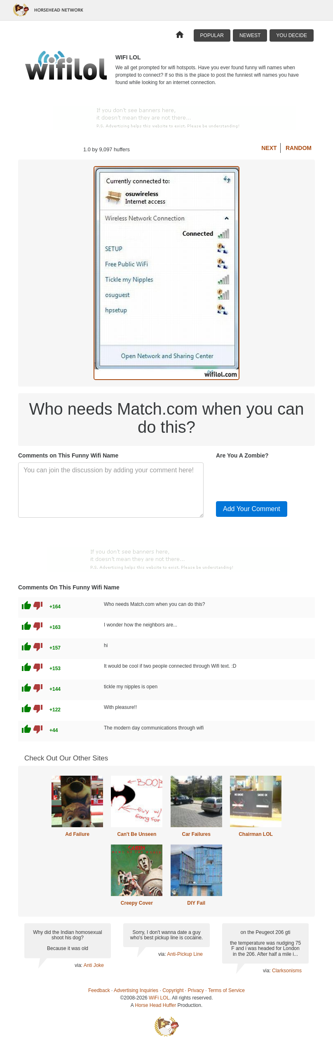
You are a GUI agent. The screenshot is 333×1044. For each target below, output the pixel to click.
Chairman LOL (256, 834)
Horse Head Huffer (155, 1005)
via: (79, 965)
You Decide (291, 35)
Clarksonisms (287, 971)
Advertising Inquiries (136, 990)
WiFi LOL (159, 998)
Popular (212, 35)
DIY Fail (196, 903)
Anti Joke (94, 965)
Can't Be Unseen (136, 834)
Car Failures (196, 834)
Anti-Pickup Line (185, 954)
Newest (249, 35)
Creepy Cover (137, 903)
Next (269, 148)
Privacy (196, 990)
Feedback (99, 990)
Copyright (172, 990)
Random (299, 148)
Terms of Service (226, 990)
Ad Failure (77, 834)
